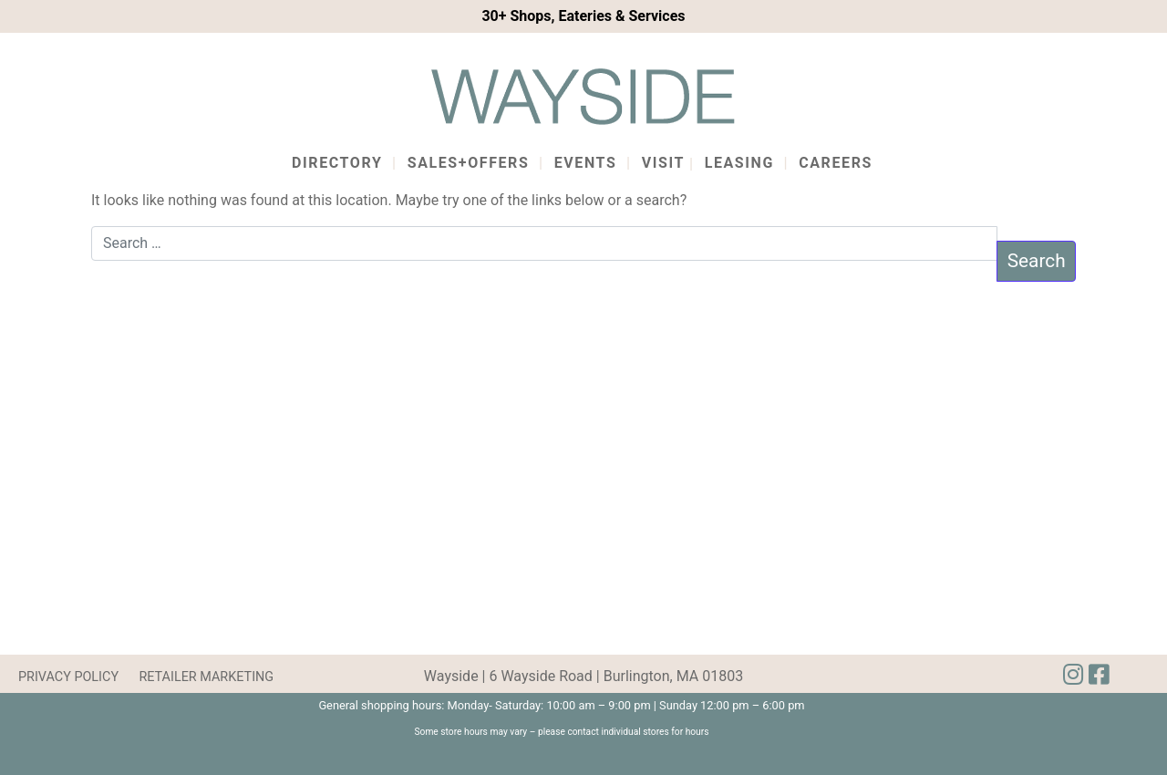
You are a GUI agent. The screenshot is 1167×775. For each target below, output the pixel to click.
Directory (337, 162)
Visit (663, 162)
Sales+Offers (469, 162)
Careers (836, 162)
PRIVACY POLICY (68, 677)
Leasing (739, 162)
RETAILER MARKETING (206, 677)
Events (585, 162)
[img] (1099, 675)
